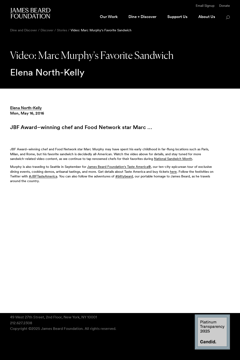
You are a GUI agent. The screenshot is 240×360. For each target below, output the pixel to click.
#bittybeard (124, 176)
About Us (206, 16)
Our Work (109, 16)
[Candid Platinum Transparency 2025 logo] (212, 348)
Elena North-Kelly (26, 107)
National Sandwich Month (173, 159)
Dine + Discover (142, 16)
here (173, 171)
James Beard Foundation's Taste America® (119, 167)
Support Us (177, 16)
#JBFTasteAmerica (43, 176)
